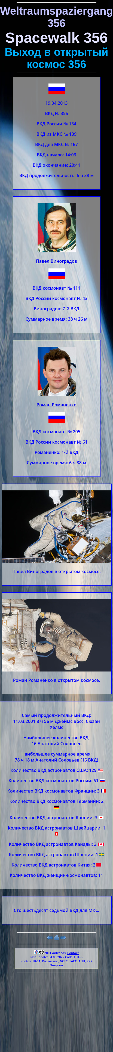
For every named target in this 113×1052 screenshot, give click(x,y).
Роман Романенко (56, 405)
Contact (73, 953)
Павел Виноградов (56, 261)
